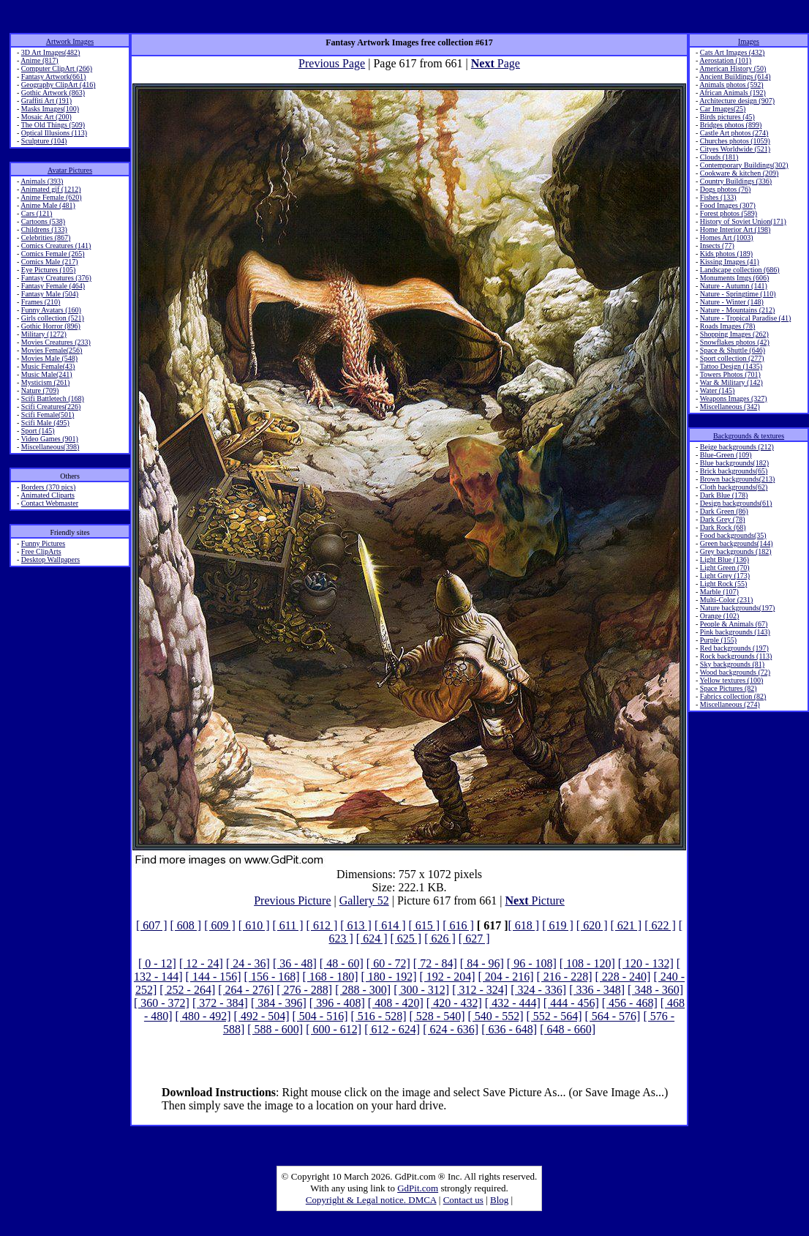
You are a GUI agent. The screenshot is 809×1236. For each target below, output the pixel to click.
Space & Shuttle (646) (732, 350)
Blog (499, 1199)
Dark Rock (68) (723, 527)
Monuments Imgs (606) (734, 278)
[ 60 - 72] (388, 963)
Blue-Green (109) (726, 455)
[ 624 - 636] (450, 1029)
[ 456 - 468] (630, 1003)
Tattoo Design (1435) (731, 366)
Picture (535, 900)
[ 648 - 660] (567, 1029)
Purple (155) (718, 640)
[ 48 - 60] (342, 963)
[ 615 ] (424, 925)
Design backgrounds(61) (736, 503)
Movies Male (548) (49, 358)
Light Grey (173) (725, 576)
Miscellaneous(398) (50, 447)
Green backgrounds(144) (736, 543)
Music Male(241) (46, 374)
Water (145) (717, 390)
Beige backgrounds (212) (737, 447)
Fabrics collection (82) (733, 696)
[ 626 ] (440, 938)
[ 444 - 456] (571, 1003)
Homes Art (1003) (726, 237)
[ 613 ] (356, 925)
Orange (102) (720, 616)
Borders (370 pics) (48, 487)
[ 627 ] (474, 938)
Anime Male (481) (47, 205)
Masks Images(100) (50, 109)
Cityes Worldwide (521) (735, 149)
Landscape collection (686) (740, 270)
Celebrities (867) (45, 237)
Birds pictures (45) (727, 117)
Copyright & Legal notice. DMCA (371, 1199)
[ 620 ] (592, 925)
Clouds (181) (719, 157)
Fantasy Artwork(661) (53, 76)
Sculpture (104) (44, 141)
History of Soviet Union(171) (743, 221)
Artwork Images (70, 41)
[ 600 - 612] (333, 1029)
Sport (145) (38, 431)
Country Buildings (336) (736, 181)
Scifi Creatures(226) (50, 406)
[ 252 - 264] (187, 990)
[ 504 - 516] (320, 1016)
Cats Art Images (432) (732, 52)
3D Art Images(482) (50, 52)
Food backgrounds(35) (733, 535)
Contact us (463, 1199)
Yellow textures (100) (731, 680)
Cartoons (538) (43, 221)
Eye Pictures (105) (48, 270)
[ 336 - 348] (597, 990)
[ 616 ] (458, 925)
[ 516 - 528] (379, 1016)
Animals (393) (41, 181)
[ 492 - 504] (262, 1016)
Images (748, 41)
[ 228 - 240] (622, 976)
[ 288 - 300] (363, 990)
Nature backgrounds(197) (737, 608)
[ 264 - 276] (246, 990)
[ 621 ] (625, 925)
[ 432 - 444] (513, 1003)
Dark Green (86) (724, 511)
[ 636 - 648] (509, 1029)
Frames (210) (41, 302)
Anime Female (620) (50, 197)
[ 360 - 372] (161, 1003)
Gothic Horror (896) (50, 326)
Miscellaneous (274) (730, 704)
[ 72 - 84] (435, 963)
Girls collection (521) (52, 318)
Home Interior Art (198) (735, 229)
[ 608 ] (186, 925)
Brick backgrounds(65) (733, 471)
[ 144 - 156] (213, 976)
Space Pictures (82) (728, 688)
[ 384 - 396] (278, 1003)
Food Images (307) (728, 205)
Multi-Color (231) (726, 600)
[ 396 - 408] (337, 1003)
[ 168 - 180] (330, 976)
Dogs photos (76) (725, 189)
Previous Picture (292, 900)
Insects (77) (717, 245)
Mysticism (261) (45, 382)
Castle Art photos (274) (734, 133)
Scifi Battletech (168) (52, 398)
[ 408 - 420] (396, 1003)
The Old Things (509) (53, 125)
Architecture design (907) (737, 101)
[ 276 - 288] (304, 990)
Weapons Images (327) (733, 398)
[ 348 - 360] (655, 990)
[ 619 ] (557, 925)
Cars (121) (37, 213)
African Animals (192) (732, 93)
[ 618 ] (524, 925)
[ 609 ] (220, 925)
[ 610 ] (254, 925)
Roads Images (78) (728, 326)
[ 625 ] (406, 938)
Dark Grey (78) (722, 519)
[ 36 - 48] (295, 963)
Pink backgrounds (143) (735, 632)
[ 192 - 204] (447, 976)
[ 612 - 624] (392, 1029)
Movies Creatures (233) (56, 342)
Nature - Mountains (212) (737, 310)
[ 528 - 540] (437, 1016)
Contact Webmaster (49, 503)
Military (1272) (44, 334)
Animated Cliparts (47, 495)
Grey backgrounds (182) (736, 551)
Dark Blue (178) (724, 495)
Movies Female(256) (52, 350)
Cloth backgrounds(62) (734, 487)
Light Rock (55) (723, 584)
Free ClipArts (41, 551)
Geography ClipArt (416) (58, 84)
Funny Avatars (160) (51, 310)
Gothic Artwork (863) (53, 93)
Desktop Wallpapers (50, 559)
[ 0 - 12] (157, 963)
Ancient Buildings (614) (734, 76)
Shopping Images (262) (734, 334)
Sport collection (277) (732, 358)
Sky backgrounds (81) (732, 664)
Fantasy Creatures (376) (56, 278)
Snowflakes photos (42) (735, 342)
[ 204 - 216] (505, 976)
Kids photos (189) (726, 254)
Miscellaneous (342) (730, 406)
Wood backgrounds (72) (735, 672)
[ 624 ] (372, 938)
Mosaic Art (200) (46, 117)
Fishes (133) (718, 197)
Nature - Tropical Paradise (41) (745, 318)
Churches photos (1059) (735, 141)
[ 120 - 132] (646, 963)
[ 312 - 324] (480, 990)
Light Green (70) (725, 567)
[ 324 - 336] (538, 990)
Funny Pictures (43, 543)
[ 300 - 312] (421, 990)
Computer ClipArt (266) (56, 68)
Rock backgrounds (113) (736, 656)
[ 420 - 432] (454, 1003)
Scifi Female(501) (47, 415)
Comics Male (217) (49, 262)
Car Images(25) (722, 109)
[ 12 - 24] (201, 963)
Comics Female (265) (53, 254)
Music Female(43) (48, 366)
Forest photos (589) (728, 213)
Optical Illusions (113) (54, 133)
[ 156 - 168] (272, 976)
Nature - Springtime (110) (738, 294)
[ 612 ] (322, 925)
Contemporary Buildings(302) (744, 165)
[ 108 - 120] (587, 963)
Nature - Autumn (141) (733, 286)
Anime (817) (39, 60)
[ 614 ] (390, 925)
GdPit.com (417, 1188)
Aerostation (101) (725, 60)
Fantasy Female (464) (53, 286)
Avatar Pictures (70, 170)
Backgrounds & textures (748, 436)
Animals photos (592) (731, 84)
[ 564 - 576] (612, 1016)
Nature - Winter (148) (732, 302)
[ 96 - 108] (532, 963)
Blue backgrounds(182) (734, 463)
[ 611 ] (288, 925)
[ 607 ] (152, 925)
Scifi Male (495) (45, 423)
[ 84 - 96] (482, 963)
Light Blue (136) (724, 559)
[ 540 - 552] (495, 1016)
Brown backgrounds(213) (737, 479)
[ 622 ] (660, 925)
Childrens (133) (44, 229)
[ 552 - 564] (554, 1016)
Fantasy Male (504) (49, 294)
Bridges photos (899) (730, 125)
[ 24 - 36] (248, 963)
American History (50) (732, 68)
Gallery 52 (364, 900)
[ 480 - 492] (203, 1016)
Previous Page (331, 63)
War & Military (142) (731, 382)
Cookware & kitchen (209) (739, 173)
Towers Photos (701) (730, 374)
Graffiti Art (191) (46, 101)
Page (495, 63)
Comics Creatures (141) (56, 245)
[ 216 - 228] (564, 976)
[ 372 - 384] (220, 1003)
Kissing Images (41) (729, 262)
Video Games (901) (49, 439)
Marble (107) (719, 592)
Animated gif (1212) (50, 189)
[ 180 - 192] (389, 976)
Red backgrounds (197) (734, 648)
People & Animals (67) (734, 624)
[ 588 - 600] (275, 1029)
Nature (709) (40, 390)
